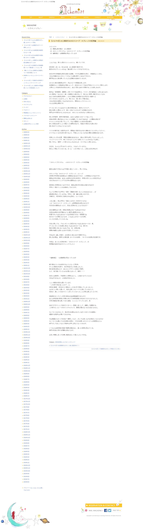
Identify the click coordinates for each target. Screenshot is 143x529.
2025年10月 (27, 149)
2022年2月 (26, 262)
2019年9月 (26, 340)
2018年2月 (26, 393)
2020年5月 (26, 318)
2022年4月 (26, 257)
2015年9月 (26, 473)
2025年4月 (26, 160)
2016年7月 (26, 446)
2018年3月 (26, 390)
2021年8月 (26, 279)
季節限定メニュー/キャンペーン (32, 113)
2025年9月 (26, 151)
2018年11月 (27, 368)
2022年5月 (26, 254)
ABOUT (41, 17)
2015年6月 (26, 482)
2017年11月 (27, 401)
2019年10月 (27, 337)
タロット (26, 121)
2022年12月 (27, 235)
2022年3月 (26, 260)
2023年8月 (26, 212)
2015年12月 (27, 465)
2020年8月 (26, 310)
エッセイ (26, 107)
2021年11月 (27, 271)
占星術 (25, 99)
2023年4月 (26, 224)
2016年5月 (26, 451)
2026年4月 (26, 132)
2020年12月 (27, 301)
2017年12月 (27, 398)
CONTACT (98, 17)
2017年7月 (26, 412)
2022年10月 (27, 240)
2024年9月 (26, 179)
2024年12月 (27, 171)
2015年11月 (27, 468)
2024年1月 (26, 201)
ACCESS (85, 17)
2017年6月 (26, 415)
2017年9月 (26, 407)
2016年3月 (26, 457)
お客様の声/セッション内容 (31, 124)
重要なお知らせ (28, 118)
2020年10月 (27, 304)
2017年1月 (26, 429)
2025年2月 (26, 165)
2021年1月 (26, 299)
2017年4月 (26, 421)
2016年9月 (26, 440)
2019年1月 (26, 362)
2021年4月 (26, 290)
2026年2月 (26, 137)
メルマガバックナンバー (68, 342)
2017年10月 (27, 404)
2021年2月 (26, 296)
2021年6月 (26, 285)
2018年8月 (26, 376)
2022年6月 (26, 251)
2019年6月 (26, 348)
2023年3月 (26, 226)
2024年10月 (27, 176)
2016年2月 (26, 459)
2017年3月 (26, 423)
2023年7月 (26, 215)
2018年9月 (26, 373)
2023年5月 (26, 221)
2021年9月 (26, 276)
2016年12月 (27, 432)
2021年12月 (27, 268)
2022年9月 (26, 243)
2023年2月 (26, 229)
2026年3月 (26, 135)
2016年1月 (26, 462)
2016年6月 (26, 448)
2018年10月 (27, 371)
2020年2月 (26, 326)
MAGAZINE (110, 17)
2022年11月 (27, 237)
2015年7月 (26, 479)
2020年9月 (26, 307)
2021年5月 (26, 287)
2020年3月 (26, 323)
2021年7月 (26, 282)
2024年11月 (27, 174)
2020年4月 (26, 321)
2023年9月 (26, 210)
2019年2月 (26, 360)
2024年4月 (26, 193)
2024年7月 (26, 185)
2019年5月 (26, 351)
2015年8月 (26, 476)
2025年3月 (26, 162)
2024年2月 (26, 198)
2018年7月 (26, 379)
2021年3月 (26, 293)
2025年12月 (27, 143)
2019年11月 (27, 335)
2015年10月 (27, 471)
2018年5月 (26, 385)
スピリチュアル (28, 104)
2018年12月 (27, 365)
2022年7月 (26, 248)
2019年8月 (26, 343)
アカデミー (27, 110)
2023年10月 (27, 207)
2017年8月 (26, 410)
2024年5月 (26, 190)
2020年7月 (26, 312)
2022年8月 (26, 246)
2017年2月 (26, 426)
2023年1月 (26, 232)
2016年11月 (27, 435)
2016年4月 (26, 454)
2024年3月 (26, 196)
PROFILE (51, 17)
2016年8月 (26, 443)
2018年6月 (26, 382)
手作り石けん (27, 101)
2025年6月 (26, 154)
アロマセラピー (28, 96)
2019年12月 (27, 332)
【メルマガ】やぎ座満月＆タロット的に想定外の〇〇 (64, 345)
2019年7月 (26, 346)
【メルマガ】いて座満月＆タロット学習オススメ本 (105, 349)
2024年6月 (26, 187)
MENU (62, 17)
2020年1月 (26, 329)
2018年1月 (26, 396)
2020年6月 (26, 315)
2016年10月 (27, 437)
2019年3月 (26, 357)
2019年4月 (26, 354)
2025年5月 (26, 157)
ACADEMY (74, 17)
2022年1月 (26, 265)
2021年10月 (27, 273)
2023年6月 (26, 218)
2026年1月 (26, 140)
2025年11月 (27, 146)
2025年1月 (26, 168)
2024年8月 (26, 182)
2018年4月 (26, 387)
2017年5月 (26, 418)
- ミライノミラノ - (60, 37)
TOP (30, 17)
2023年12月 (27, 204)
